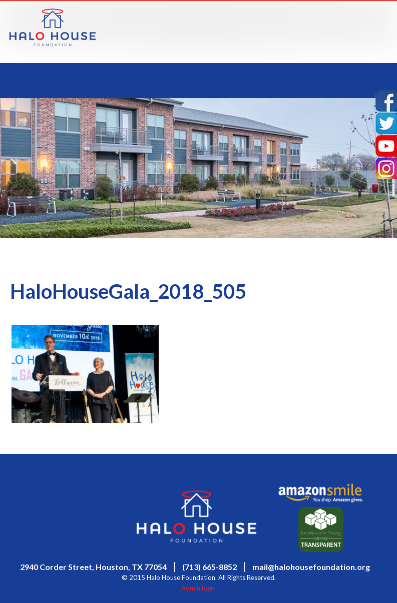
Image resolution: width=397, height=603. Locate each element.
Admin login (198, 588)
